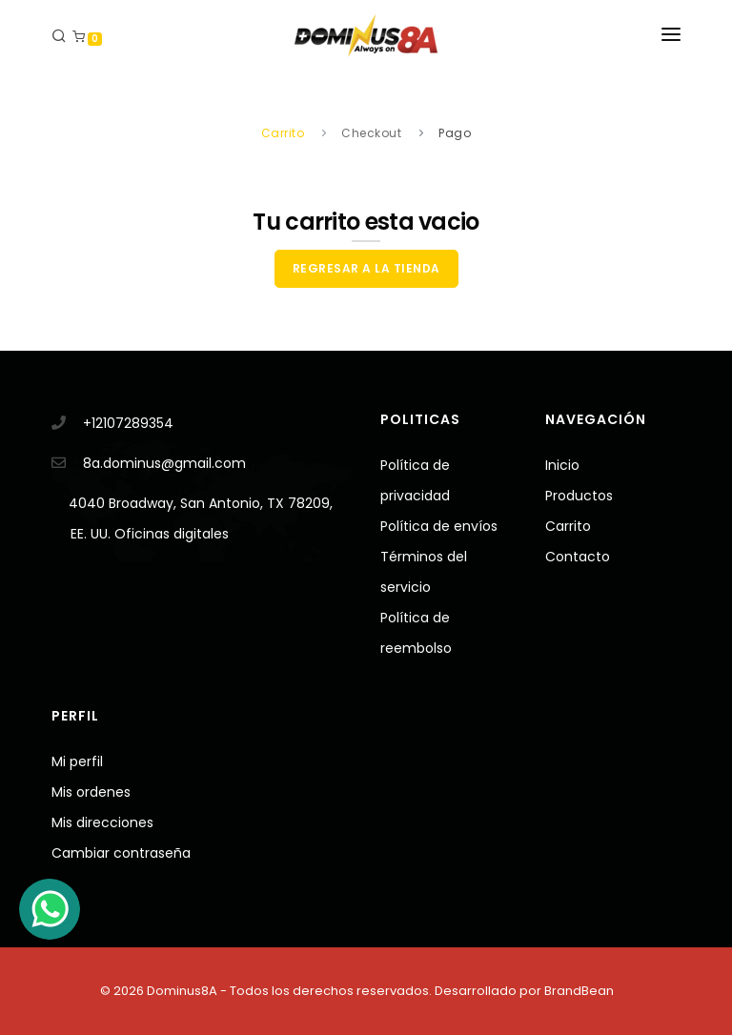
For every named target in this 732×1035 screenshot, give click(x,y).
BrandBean (579, 991)
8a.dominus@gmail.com (164, 463)
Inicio (562, 465)
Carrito (568, 526)
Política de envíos (439, 526)
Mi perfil (77, 761)
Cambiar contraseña (121, 852)
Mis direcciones (102, 822)
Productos (579, 495)
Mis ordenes (91, 792)
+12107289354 (128, 423)
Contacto (577, 556)
